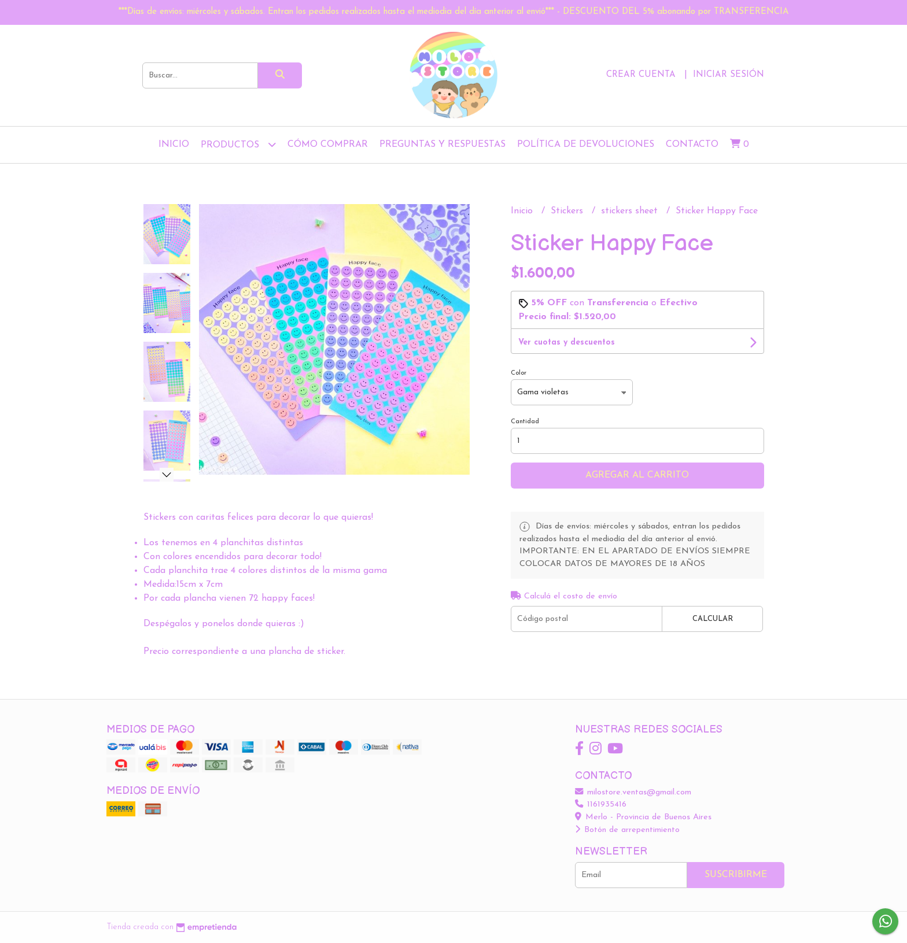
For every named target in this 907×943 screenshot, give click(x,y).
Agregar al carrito (637, 475)
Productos (238, 144)
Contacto (692, 144)
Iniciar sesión (728, 75)
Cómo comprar (327, 144)
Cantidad (525, 422)
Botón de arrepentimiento (627, 830)
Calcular (712, 619)
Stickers (568, 211)
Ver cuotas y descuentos (566, 342)
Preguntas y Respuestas (442, 144)
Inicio (173, 144)
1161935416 (600, 804)
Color (518, 373)
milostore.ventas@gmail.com (633, 792)
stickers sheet (631, 211)
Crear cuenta (641, 75)
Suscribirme (736, 874)
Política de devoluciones (585, 144)
